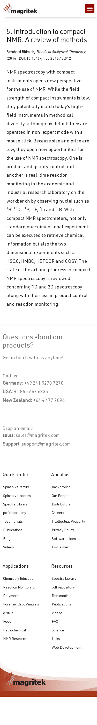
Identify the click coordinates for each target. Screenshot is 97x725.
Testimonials (13, 522)
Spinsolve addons (17, 496)
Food (7, 622)
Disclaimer (60, 547)
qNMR (8, 613)
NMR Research (15, 639)
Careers (58, 513)
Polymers (10, 596)
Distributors (61, 504)
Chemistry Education (19, 579)
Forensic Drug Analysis (21, 604)
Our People (61, 496)
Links (56, 639)
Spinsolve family (16, 487)
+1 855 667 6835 (30, 392)
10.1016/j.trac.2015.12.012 (48, 59)
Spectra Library (15, 504)
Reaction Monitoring (19, 588)
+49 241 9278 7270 (43, 383)
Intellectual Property (68, 522)
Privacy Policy (63, 530)
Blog (7, 539)
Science (58, 630)
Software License (66, 539)
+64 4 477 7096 (49, 400)
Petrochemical (14, 630)
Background (61, 487)
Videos (8, 547)
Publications (13, 530)
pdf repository (14, 513)
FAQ (55, 622)
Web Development (66, 648)
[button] (89, 8)
